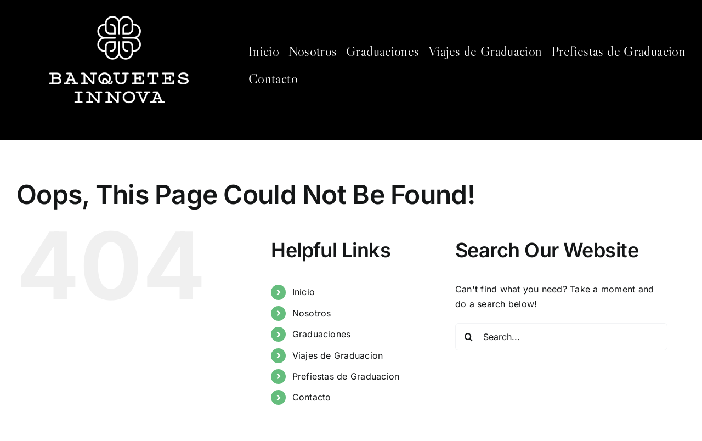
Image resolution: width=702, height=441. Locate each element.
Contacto (311, 397)
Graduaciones (321, 334)
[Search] (469, 336)
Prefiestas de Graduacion (346, 376)
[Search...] (561, 336)
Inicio (303, 291)
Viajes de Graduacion (337, 355)
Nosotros (311, 313)
